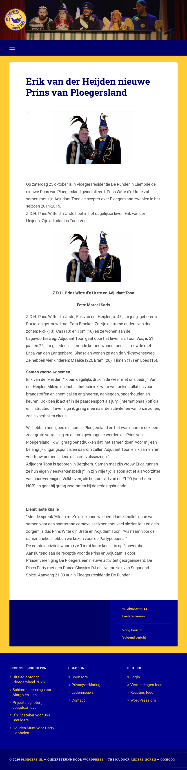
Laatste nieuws (133, 616)
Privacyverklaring (85, 684)
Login (135, 677)
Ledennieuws (82, 692)
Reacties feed (142, 692)
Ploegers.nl (32, 759)
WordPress (93, 759)
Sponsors (79, 677)
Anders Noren (143, 759)
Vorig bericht (132, 630)
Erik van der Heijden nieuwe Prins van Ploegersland (88, 86)
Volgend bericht (134, 637)
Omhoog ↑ (169, 759)
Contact (78, 700)
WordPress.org (143, 700)
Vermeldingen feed (146, 684)
